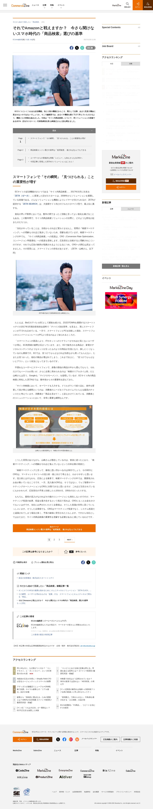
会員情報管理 (77, 792)
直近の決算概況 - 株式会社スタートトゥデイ (36, 578)
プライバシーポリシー (123, 792)
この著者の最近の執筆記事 (41, 635)
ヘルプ (54, 792)
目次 (72, 130)
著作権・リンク (64, 792)
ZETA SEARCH (30, 204)
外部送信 (137, 792)
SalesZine (37, 750)
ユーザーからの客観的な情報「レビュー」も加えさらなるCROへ (56, 158)
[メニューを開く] (5, 5)
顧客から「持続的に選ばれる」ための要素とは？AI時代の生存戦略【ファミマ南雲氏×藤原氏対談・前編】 (34, 700)
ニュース (35, 5)
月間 (130, 64)
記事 (44, 5)
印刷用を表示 (20, 562)
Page (20, 150)
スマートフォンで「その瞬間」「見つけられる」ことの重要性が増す (58, 138)
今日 (111, 64)
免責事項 (87, 792)
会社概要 (96, 792)
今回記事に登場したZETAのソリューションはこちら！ (52, 162)
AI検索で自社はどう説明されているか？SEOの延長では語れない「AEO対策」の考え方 (77, 681)
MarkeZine (17, 750)
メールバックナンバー (121, 174)
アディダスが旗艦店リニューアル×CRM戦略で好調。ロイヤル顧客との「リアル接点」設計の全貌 (34, 689)
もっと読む (21, 603)
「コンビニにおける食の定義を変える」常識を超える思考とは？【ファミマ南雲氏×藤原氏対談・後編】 (77, 671)
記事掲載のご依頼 (130, 739)
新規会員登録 (120, 181)
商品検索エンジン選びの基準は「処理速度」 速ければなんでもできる (58, 150)
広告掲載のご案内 (110, 739)
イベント (61, 5)
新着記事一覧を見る (121, 266)
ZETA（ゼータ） (22, 196)
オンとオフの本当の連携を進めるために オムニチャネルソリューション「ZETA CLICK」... (55, 590)
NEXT (70, 540)
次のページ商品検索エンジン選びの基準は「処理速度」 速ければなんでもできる (54, 528)
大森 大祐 (29, 39)
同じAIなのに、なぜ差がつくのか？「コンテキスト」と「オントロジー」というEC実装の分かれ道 (34, 671)
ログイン (120, 187)
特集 (52, 5)
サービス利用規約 (107, 792)
